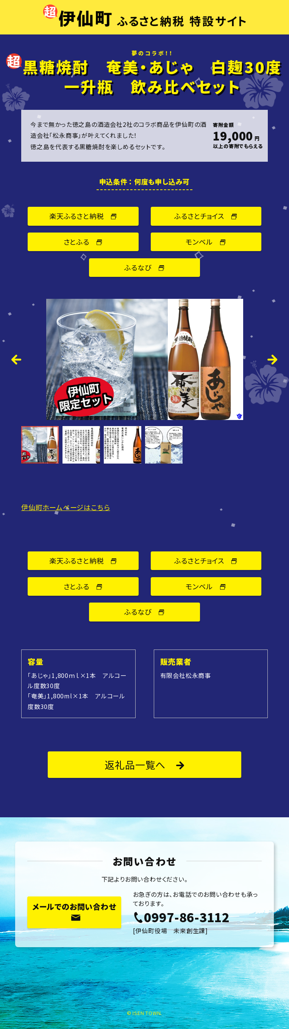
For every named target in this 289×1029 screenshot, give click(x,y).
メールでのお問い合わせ (74, 911)
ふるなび (144, 267)
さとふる (83, 242)
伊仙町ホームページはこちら (65, 507)
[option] (144, 359)
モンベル (206, 242)
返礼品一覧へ (144, 764)
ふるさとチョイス (205, 216)
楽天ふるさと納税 (83, 216)
